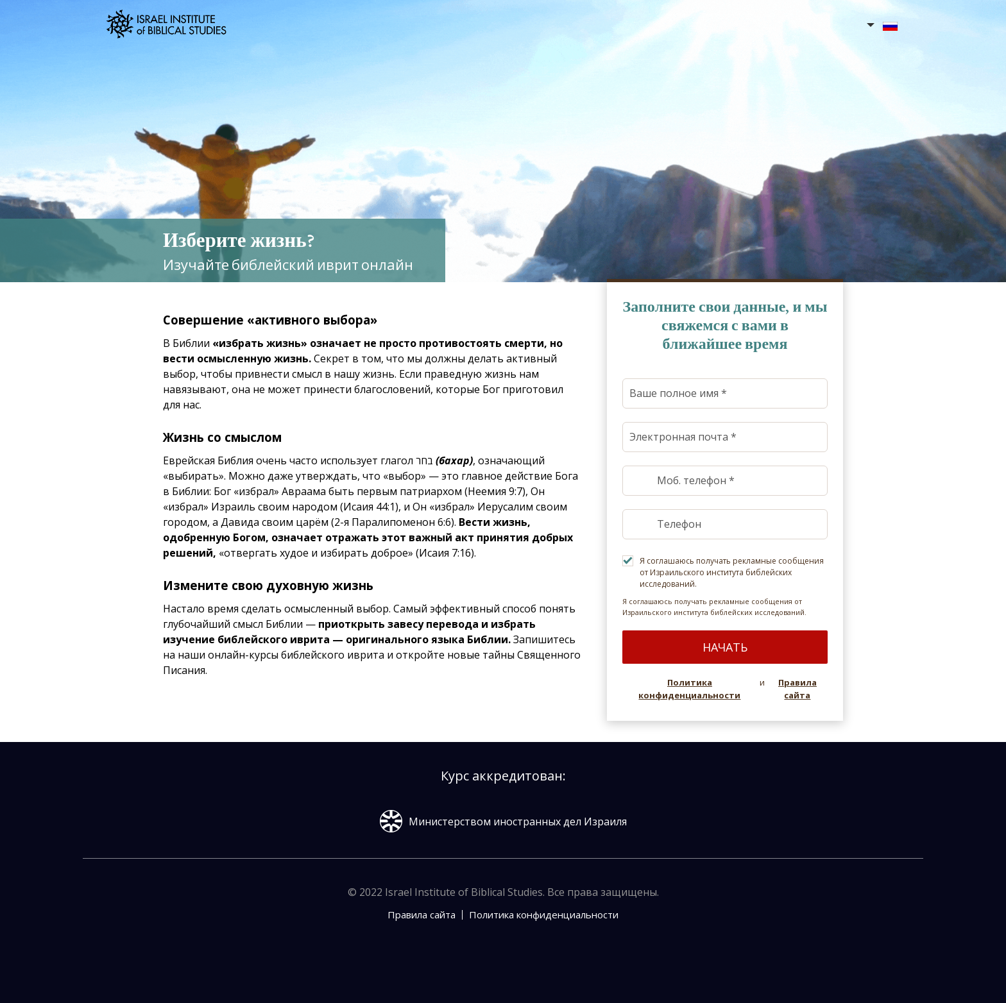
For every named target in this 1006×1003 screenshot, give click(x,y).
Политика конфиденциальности (689, 689)
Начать (725, 647)
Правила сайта (797, 689)
